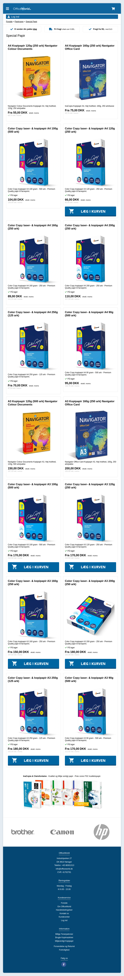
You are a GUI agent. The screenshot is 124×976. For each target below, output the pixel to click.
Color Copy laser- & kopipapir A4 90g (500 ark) (89, 314)
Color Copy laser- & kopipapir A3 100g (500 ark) (33, 486)
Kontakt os (64, 913)
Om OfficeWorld (64, 906)
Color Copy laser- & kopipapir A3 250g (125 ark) (33, 679)
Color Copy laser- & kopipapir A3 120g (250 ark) (90, 486)
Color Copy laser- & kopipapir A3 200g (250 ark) (90, 582)
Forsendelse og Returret (64, 946)
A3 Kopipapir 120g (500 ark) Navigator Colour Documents (32, 403)
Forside (9, 21)
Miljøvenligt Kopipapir (64, 941)
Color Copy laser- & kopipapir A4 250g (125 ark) (33, 314)
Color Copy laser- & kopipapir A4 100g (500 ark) (33, 130)
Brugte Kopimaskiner (64, 937)
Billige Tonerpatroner (64, 934)
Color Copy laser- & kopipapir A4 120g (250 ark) (90, 130)
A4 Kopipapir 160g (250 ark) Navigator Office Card (89, 47)
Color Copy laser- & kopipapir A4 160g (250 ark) (33, 227)
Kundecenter (64, 917)
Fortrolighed (64, 950)
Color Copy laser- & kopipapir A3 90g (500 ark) (89, 679)
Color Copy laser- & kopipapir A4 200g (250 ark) (90, 227)
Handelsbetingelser (64, 910)
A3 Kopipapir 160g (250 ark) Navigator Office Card (89, 403)
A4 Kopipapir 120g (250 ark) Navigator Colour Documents (32, 47)
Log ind (15, 16)
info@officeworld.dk (64, 869)
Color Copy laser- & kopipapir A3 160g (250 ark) (33, 582)
